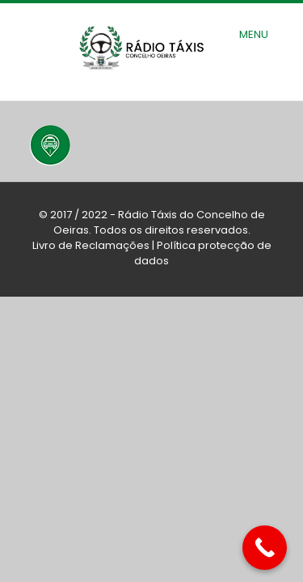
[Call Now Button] (264, 547)
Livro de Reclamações (90, 245)
